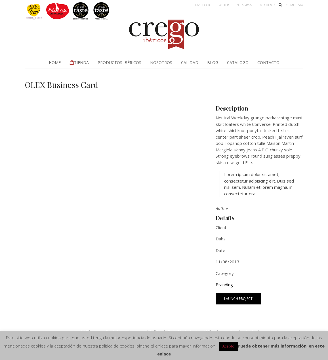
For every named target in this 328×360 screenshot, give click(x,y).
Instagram (244, 5)
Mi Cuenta (268, 5)
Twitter (223, 5)
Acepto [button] (228, 346)
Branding (224, 284)
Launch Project (238, 298)
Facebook (202, 5)
